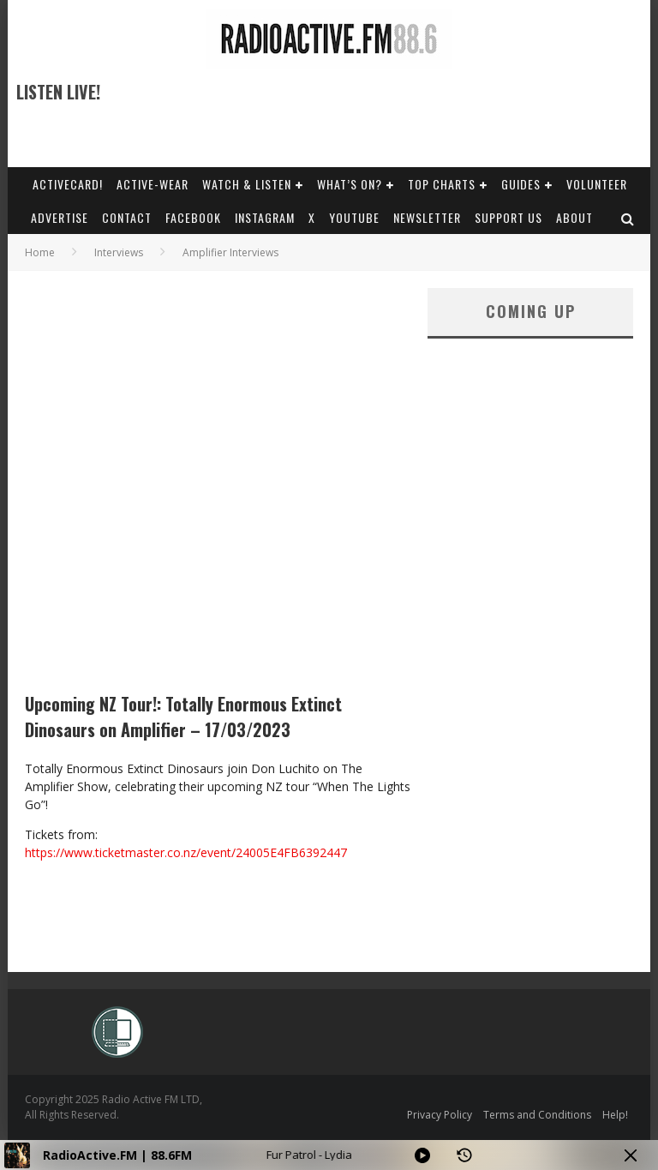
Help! (615, 1114)
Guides (521, 184)
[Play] (422, 1155)
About (574, 217)
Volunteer (596, 184)
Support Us (508, 217)
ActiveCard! (68, 184)
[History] (464, 1155)
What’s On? (349, 184)
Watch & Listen (246, 184)
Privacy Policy (439, 1114)
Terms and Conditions (537, 1114)
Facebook (193, 217)
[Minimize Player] (630, 1155)
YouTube (354, 217)
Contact (127, 217)
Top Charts (442, 184)
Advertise (59, 217)
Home (40, 252)
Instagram (265, 217)
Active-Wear (152, 184)
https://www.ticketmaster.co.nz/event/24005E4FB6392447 (186, 852)
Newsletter (427, 217)
